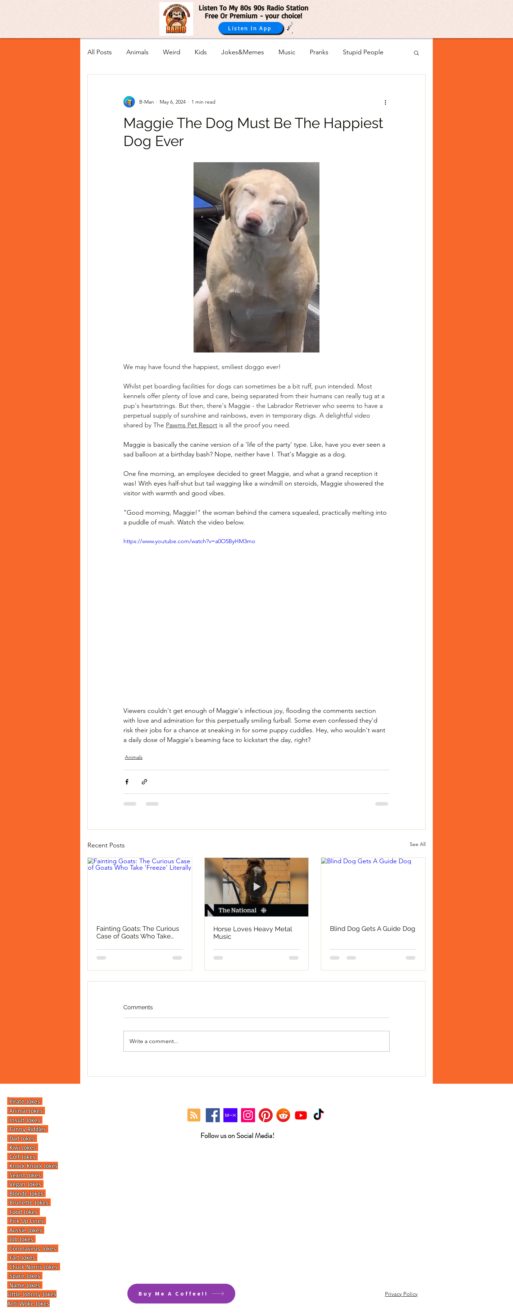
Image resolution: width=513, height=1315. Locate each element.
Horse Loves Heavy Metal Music (252, 932)
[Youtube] (301, 1115)
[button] (416, 52)
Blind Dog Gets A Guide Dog (372, 928)
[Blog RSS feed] (193, 1115)
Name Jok (20, 1285)
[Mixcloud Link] (230, 1115)
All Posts (99, 52)
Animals (137, 52)
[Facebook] (213, 1115)
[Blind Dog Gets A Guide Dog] (373, 887)
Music (286, 52)
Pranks (319, 52)
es (38, 1285)
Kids (201, 52)
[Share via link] (144, 781)
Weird (171, 52)
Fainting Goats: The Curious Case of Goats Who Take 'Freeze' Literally (137, 932)
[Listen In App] (250, 28)
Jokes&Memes (242, 52)
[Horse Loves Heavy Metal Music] (257, 887)
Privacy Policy (401, 1294)
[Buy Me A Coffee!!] (181, 1293)
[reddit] (283, 1115)
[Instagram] (248, 1115)
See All (418, 844)
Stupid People (363, 52)
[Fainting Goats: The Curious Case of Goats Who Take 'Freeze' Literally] (140, 887)
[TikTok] (319, 1115)
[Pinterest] (266, 1115)
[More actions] (385, 101)
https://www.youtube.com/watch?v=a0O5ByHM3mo (189, 541)
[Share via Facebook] (126, 781)
